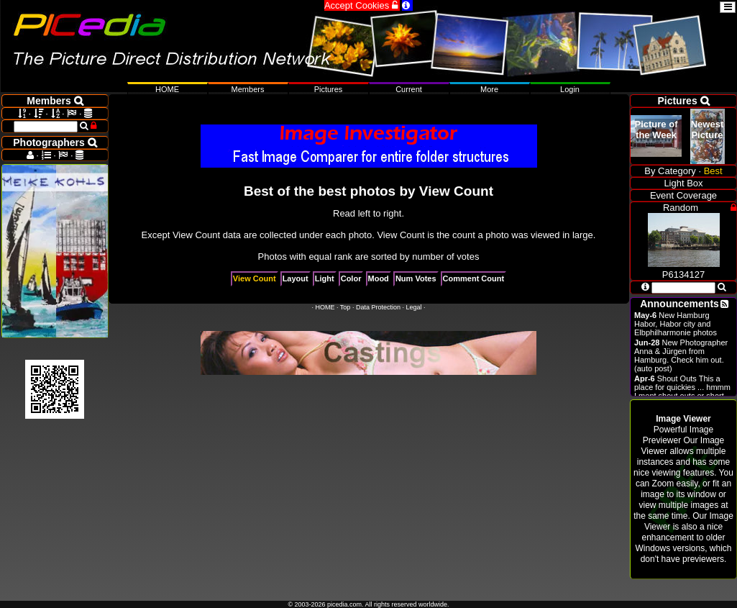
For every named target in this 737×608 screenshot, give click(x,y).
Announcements (679, 303)
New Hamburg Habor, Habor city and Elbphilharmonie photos (675, 324)
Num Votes (415, 278)
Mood (378, 278)
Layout (295, 278)
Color (351, 278)
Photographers (54, 142)
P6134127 (684, 269)
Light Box (683, 183)
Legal (413, 307)
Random (680, 207)
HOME (325, 307)
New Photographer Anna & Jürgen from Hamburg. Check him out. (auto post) (681, 355)
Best (713, 170)
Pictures (328, 89)
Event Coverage (683, 195)
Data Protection (378, 307)
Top (345, 307)
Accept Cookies (362, 5)
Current (408, 89)
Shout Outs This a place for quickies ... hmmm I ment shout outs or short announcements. (682, 391)
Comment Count (474, 278)
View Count (254, 278)
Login (570, 89)
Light (324, 278)
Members (248, 89)
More (489, 89)
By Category (670, 170)
